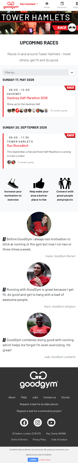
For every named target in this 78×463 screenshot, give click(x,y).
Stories (65, 397)
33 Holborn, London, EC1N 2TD (26, 433)
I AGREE (33, 460)
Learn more (44, 459)
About (11, 397)
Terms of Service (19, 439)
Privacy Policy (39, 439)
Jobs (35, 397)
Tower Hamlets (35, 17)
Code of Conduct (59, 439)
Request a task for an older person (39, 404)
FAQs (24, 397)
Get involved (28, 3)
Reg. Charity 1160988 (56, 433)
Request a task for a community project (39, 410)
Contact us (50, 397)
